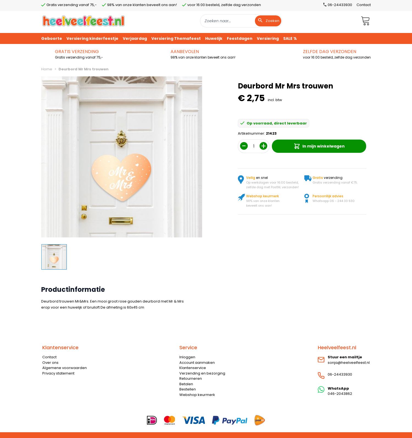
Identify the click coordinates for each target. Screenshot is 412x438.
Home (46, 69)
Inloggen (187, 357)
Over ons (50, 362)
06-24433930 (340, 374)
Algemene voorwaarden (64, 367)
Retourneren (190, 378)
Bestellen (187, 389)
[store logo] (83, 20)
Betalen (186, 384)
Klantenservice (192, 367)
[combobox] (241, 20)
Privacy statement (58, 373)
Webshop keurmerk (197, 394)
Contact (364, 4)
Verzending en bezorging (202, 373)
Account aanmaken (197, 362)
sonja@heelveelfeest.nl (349, 362)
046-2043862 (340, 393)
